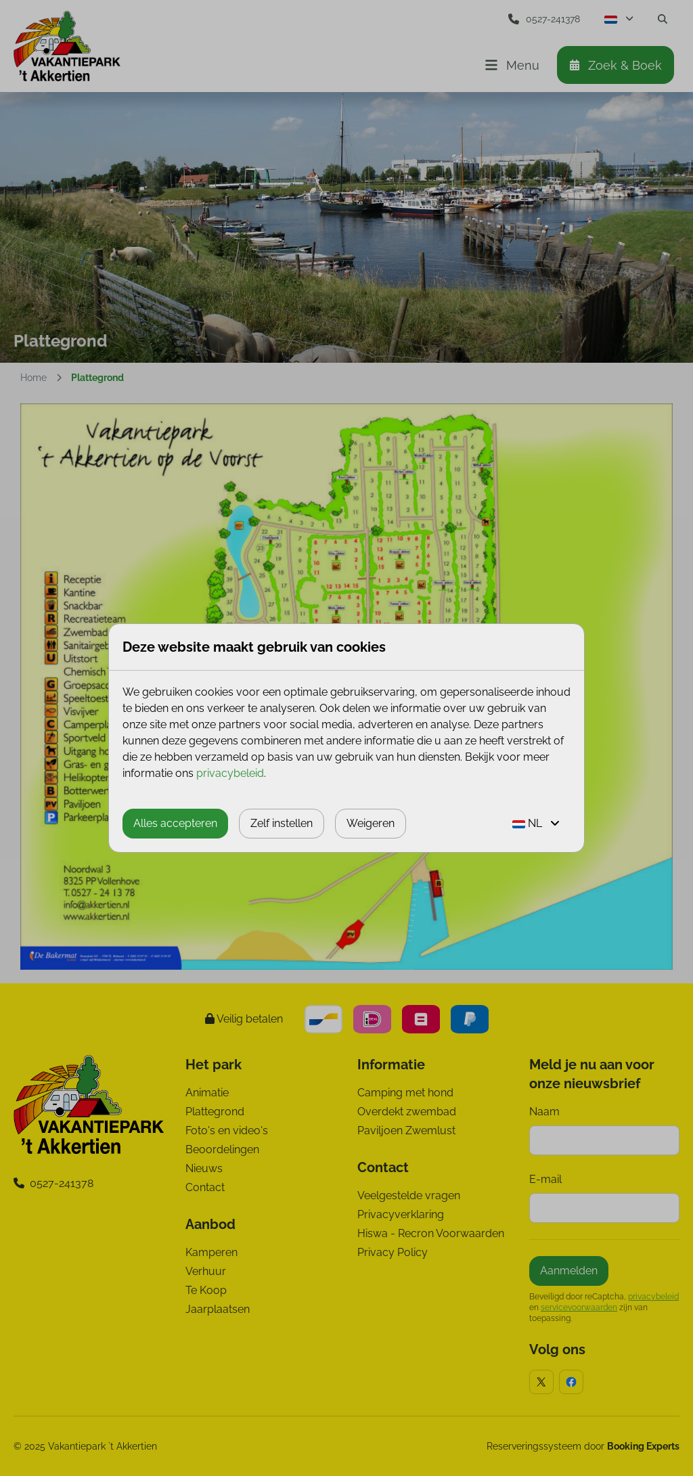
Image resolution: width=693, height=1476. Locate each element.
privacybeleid (230, 773)
